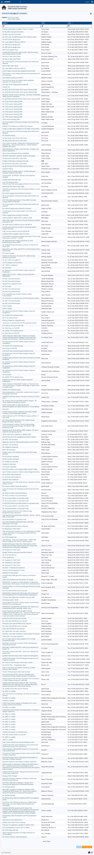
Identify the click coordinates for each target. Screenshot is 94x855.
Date (69, 23)
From (43, 23)
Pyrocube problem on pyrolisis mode (14, 519)
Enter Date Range (14, 19)
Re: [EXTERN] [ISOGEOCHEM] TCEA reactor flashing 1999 (21, 99)
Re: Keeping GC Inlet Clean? (11, 529)
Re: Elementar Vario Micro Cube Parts (14, 138)
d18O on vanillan (7, 740)
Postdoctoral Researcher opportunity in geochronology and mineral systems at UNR (20, 53)
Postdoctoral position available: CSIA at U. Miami (17, 29)
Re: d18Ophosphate (8, 787)
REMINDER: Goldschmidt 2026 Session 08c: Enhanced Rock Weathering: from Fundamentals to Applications (20, 594)
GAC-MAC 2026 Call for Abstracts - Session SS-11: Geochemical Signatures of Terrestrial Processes (17, 783)
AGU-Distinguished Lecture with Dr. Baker (16, 827)
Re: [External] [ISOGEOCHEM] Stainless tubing (17, 166)
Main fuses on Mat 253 (9, 348)
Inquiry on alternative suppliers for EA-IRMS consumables (20, 129)
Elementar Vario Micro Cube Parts (13, 186)
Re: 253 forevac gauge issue (11, 39)
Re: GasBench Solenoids (10, 447)
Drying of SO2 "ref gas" (9, 776)
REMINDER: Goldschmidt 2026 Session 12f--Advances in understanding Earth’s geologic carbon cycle (20, 607)
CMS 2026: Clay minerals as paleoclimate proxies (17, 351)
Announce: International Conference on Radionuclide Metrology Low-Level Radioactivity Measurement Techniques (19, 803)
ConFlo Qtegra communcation (12, 262)
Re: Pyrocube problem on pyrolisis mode (15, 498)
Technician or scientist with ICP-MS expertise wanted (19, 323)
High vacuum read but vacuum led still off (15, 231)
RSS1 (84, 847)
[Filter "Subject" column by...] (21, 26)
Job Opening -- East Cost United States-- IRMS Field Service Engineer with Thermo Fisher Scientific (19, 540)
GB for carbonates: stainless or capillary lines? (16, 434)
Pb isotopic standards (9, 467)
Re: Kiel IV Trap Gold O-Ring (11, 56)
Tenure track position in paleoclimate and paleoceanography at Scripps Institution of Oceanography (20, 405)
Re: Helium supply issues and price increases (16, 193)
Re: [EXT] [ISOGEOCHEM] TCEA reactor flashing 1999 (19, 89)
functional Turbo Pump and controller (14, 618)
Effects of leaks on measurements (13, 320)
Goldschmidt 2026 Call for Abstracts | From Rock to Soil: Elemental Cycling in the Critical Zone (20, 745)
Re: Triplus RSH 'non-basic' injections (14, 631)
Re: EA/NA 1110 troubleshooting (12, 315)
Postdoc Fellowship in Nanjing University (15, 161)
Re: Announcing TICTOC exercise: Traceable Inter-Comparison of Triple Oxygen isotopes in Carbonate (18, 675)
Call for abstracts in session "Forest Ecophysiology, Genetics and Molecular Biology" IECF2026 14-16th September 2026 (18, 426)
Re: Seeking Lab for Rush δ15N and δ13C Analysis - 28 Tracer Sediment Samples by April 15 (19, 401)
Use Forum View (13, 17)
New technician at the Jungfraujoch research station (19, 437)
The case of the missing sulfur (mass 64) (15, 84)
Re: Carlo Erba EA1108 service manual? (14, 590)
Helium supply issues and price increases (15, 215)
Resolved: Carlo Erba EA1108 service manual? (16, 623)
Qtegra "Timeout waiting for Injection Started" (17, 552)
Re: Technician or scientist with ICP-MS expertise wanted (20, 298)
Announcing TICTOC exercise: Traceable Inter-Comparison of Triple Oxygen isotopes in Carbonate (20, 679)
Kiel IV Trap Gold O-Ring (10, 66)
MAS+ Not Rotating (8, 450)
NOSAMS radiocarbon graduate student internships (18, 156)
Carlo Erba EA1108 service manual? (13, 629)
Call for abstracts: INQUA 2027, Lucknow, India (17, 218)
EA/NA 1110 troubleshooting (11, 390)
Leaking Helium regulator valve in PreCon (15, 234)
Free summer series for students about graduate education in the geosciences (18, 81)
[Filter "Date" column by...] (80, 26)
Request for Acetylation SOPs (12, 284)
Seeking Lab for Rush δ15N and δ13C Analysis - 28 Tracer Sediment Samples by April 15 (20, 431)
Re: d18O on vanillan (8, 691)
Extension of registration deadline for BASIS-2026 (18, 825)
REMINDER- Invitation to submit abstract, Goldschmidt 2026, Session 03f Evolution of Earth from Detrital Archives (21, 583)
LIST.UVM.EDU (6, 853)
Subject (4, 23)
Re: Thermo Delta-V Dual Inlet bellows (14, 486)
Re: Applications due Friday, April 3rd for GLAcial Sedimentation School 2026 (17, 241)
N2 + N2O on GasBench (10, 265)
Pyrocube (5, 409)
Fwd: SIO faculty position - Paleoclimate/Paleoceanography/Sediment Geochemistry (21, 183)
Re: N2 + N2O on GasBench (11, 260)
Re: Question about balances (11, 474)
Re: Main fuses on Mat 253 (10, 328)
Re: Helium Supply (8, 253)
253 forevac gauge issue (10, 50)
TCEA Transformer (8, 557)
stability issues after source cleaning (13, 822)
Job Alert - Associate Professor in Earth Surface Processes (21, 634)
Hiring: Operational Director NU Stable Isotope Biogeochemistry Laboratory (17, 512)
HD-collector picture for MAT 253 (12, 325)
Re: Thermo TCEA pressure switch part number (17, 662)
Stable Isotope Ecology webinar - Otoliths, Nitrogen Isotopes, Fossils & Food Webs (19, 172)
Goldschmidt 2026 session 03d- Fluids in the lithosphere (20, 656)
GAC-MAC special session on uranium (14, 734)
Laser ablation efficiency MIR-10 (12, 78)
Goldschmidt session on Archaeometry (14, 732)
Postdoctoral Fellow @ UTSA (11, 180)
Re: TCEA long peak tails (10, 830)
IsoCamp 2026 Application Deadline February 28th (18, 597)
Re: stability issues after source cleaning (15, 526)
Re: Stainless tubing (8, 135)
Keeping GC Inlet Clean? (10, 573)
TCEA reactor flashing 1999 (11, 119)
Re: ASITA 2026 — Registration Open (14, 665)
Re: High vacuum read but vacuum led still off (17, 224)
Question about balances (10, 479)
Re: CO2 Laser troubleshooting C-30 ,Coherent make (19, 37)
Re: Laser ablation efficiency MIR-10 (14, 42)
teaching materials (8, 700)
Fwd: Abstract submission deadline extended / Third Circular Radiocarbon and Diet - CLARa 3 (21, 237)
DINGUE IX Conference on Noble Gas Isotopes (17, 126)
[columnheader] (21, 23)
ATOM (79, 847)
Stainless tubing (7, 169)
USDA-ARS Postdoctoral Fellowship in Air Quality (17, 579)
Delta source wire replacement (12, 820)
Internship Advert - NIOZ (10, 600)
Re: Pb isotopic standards (10, 456)
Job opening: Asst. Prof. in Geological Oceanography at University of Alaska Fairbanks (20, 758)
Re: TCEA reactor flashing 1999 (12, 101)
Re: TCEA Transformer (9, 537)
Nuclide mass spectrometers (11, 34)
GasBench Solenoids (9, 464)
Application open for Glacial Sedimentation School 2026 (20, 442)
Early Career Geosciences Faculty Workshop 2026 (18, 742)
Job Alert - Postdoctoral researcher (13, 568)
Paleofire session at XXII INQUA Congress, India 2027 (19, 762)
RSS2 (89, 847)
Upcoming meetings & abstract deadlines (15, 153)
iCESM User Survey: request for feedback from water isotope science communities (19, 704)
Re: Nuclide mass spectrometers (13, 32)
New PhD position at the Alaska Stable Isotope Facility (19, 469)
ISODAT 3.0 (6, 87)
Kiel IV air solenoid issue (10, 318)
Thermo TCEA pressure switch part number (16, 672)
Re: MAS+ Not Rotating (10, 439)
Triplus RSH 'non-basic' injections (12, 636)
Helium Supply (7, 306)
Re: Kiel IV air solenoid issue (11, 279)
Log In (87, 2)
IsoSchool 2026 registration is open (13, 570)
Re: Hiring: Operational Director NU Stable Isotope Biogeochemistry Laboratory (18, 421)
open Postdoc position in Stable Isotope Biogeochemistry (21, 472)
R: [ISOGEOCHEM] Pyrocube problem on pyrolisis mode (20, 503)
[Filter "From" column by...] (54, 26)
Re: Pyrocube (6, 268)
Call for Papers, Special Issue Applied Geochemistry (18, 71)
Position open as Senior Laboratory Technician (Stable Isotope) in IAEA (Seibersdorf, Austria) (19, 412)
